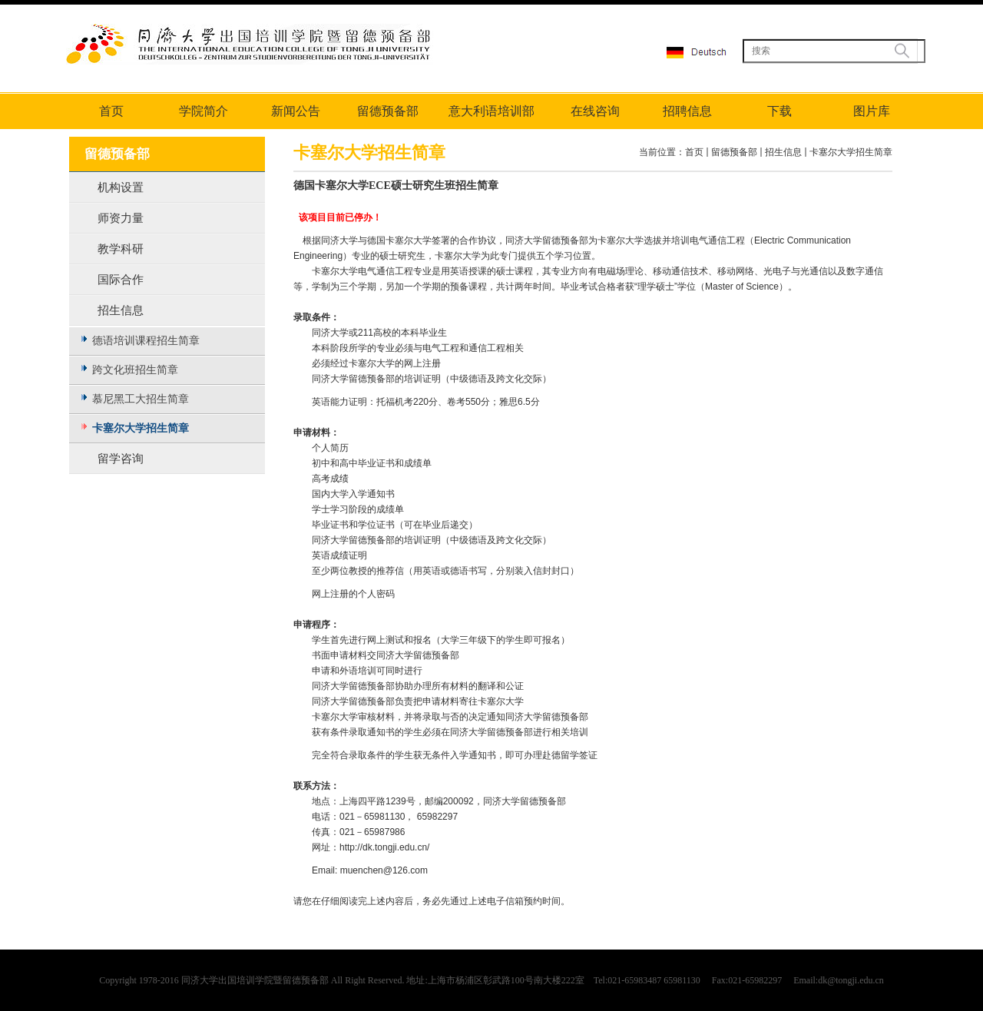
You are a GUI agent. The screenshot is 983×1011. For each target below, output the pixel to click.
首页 (694, 152)
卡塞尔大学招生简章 (850, 152)
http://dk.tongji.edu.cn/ (385, 847)
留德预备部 (734, 152)
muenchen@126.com (384, 870)
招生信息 (783, 152)
